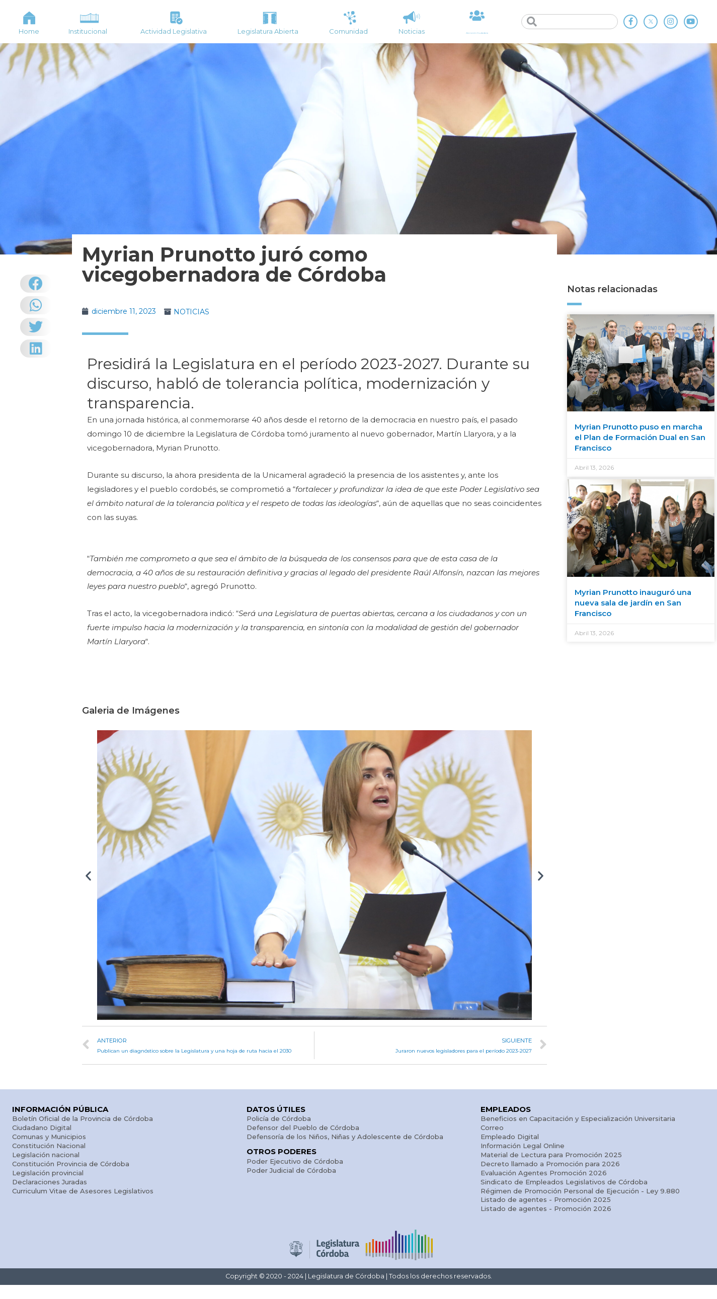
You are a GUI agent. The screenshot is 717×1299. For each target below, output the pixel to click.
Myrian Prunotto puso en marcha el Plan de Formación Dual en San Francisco (640, 437)
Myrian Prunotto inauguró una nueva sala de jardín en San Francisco (633, 602)
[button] (88, 875)
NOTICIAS (198, 311)
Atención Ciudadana (476, 32)
